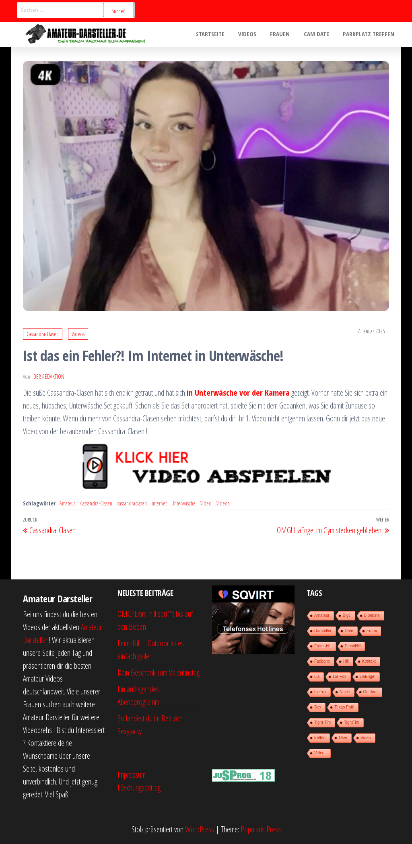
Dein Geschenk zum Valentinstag (158, 672)
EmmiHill (352, 646)
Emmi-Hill (323, 646)
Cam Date (319, 35)
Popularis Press (261, 829)
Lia (316, 676)
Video (206, 503)
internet (159, 503)
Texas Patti (344, 707)
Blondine (372, 615)
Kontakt (369, 661)
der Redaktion (48, 376)
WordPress (199, 829)
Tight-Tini (322, 722)
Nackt (345, 692)
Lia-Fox (339, 676)
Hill (346, 661)
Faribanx (322, 661)
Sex (317, 707)
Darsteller (323, 630)
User (343, 737)
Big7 (347, 615)
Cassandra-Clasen (43, 334)
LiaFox (320, 692)
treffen (319, 737)
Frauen (284, 35)
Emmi (372, 630)
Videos (253, 35)
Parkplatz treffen (369, 35)
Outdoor (370, 692)
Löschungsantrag (139, 787)
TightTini (351, 722)
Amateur (67, 503)
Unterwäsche (183, 503)
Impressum (131, 774)
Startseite (218, 35)
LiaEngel (367, 676)
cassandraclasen (132, 503)
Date (349, 630)
